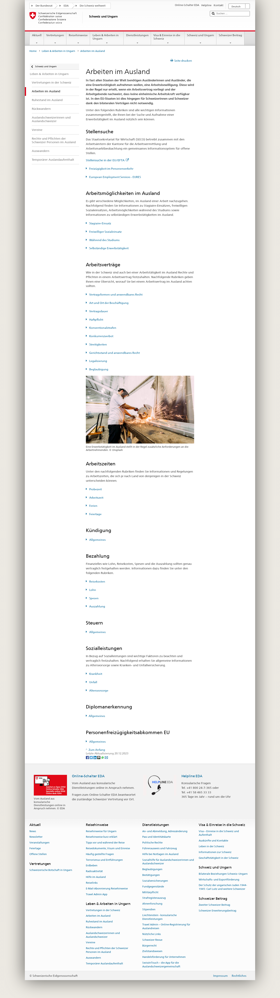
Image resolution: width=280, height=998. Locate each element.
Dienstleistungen (137, 39)
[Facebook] (88, 757)
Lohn (92, 589)
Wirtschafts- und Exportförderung (219, 879)
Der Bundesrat (44, 5)
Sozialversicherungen (155, 880)
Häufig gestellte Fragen (100, 854)
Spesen (94, 598)
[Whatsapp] (103, 757)
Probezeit (95, 489)
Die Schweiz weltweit (93, 5)
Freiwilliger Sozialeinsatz (105, 231)
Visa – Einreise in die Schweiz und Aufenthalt (219, 833)
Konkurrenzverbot (101, 336)
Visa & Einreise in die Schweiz (167, 39)
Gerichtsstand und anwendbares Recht (114, 352)
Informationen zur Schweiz (215, 852)
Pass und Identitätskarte (156, 837)
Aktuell (37, 39)
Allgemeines (97, 539)
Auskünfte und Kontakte (213, 840)
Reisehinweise (78, 39)
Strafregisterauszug (154, 898)
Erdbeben (91, 865)
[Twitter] (91, 757)
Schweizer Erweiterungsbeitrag (217, 910)
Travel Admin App (96, 894)
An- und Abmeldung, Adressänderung (164, 831)
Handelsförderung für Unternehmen (164, 956)
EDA (66, 5)
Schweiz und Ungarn (200, 39)
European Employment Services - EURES (115, 177)
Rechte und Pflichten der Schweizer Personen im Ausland (107, 950)
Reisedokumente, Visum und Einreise (108, 848)
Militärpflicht (150, 892)
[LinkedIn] (95, 757)
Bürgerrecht (149, 945)
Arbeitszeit (96, 497)
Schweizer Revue (152, 939)
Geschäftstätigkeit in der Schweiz (218, 857)
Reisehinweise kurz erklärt (101, 837)
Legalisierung (98, 361)
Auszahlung (97, 606)
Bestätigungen (151, 874)
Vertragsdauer (98, 311)
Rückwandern (94, 927)
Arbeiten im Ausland (98, 915)
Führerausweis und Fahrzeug (159, 848)
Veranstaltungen (39, 842)
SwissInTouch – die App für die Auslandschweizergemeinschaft (161, 964)
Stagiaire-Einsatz (100, 223)
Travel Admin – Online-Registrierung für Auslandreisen (166, 926)
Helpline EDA (191, 776)
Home (33, 51)
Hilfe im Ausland (96, 876)
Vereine (90, 942)
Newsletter (36, 837)
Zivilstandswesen (152, 951)
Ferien (93, 505)
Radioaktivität (94, 871)
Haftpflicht (96, 319)
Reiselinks (92, 882)
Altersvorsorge (98, 690)
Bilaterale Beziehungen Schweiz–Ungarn (223, 873)
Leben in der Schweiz (211, 846)
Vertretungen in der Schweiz (103, 910)
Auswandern (93, 957)
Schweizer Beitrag (230, 39)
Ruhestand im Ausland (99, 921)
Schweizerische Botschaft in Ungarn (50, 870)
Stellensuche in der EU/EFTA (107, 160)
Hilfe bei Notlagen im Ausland (160, 854)
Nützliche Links (151, 934)
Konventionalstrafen (102, 327)
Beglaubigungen (152, 869)
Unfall (93, 682)
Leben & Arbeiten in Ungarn (106, 39)
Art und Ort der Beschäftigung (109, 302)
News (32, 831)
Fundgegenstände (153, 886)
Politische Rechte (152, 842)
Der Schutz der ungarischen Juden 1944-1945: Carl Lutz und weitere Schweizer (223, 887)
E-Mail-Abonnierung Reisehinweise (107, 888)
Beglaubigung (98, 369)
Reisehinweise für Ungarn (101, 831)
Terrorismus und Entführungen (104, 859)
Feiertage (95, 514)
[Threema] (99, 757)
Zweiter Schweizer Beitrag (214, 904)
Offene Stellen (38, 854)
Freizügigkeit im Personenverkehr (111, 168)
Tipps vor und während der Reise (105, 842)
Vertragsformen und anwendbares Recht (115, 294)
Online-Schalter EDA (88, 776)
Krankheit (95, 673)
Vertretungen (55, 39)
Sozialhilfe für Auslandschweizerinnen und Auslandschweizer (168, 861)
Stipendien (148, 909)
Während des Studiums (104, 240)
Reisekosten (97, 581)
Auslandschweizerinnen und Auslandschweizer (103, 935)
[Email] (106, 757)
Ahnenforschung (152, 903)
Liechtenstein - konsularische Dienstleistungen (159, 917)
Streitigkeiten (98, 344)
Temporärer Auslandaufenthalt (104, 963)
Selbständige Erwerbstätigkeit (109, 248)
